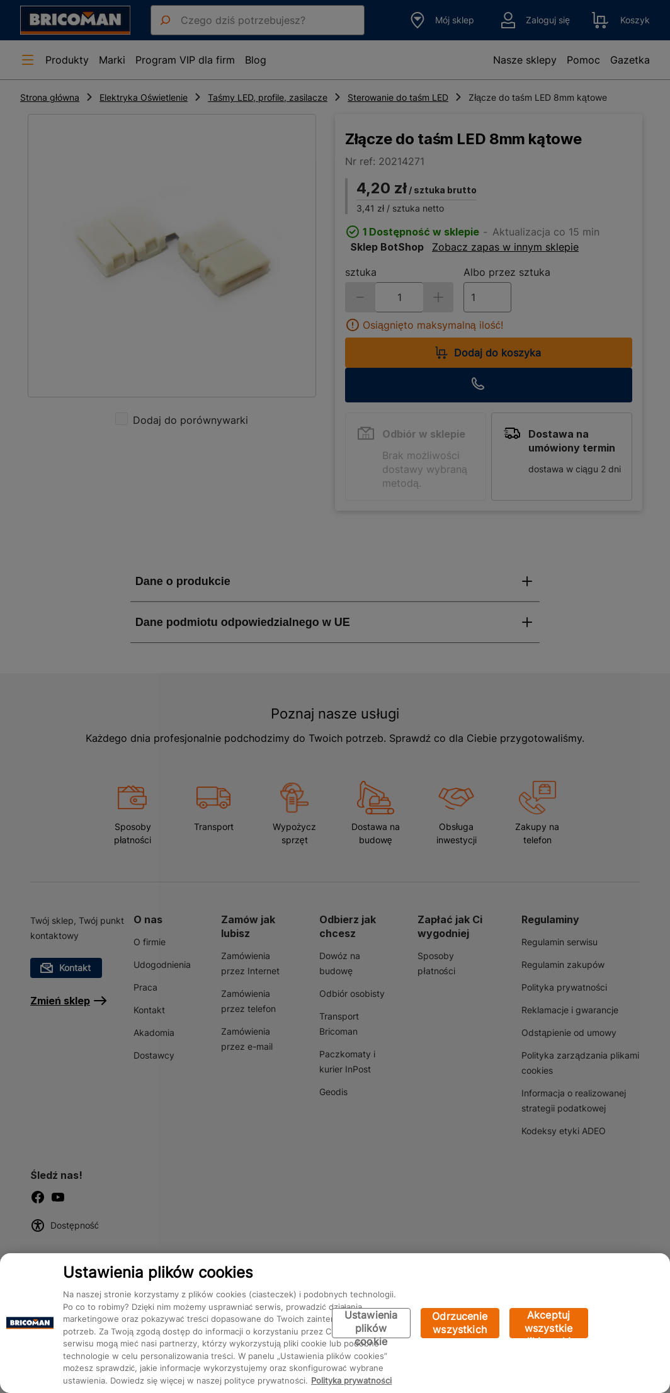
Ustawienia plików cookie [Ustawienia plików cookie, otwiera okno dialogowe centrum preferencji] (371, 1323)
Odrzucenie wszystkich (459, 1323)
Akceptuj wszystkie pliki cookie (549, 1323)
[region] (335, 1323)
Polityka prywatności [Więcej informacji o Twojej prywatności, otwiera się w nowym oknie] (351, 1380)
